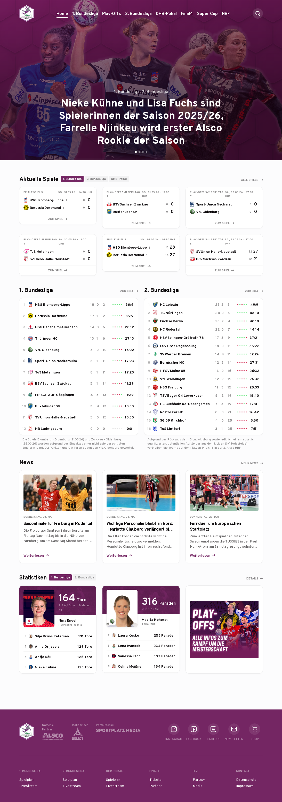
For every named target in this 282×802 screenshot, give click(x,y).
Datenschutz (246, 779)
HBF (226, 15)
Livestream (28, 785)
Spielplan (26, 779)
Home (62, 13)
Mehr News (249, 463)
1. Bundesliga (85, 15)
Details (252, 578)
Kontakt (243, 771)
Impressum (245, 785)
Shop (254, 732)
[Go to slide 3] (143, 152)
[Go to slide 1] (136, 152)
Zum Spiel (57, 219)
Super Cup (207, 15)
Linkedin (213, 732)
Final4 (187, 15)
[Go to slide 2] (139, 152)
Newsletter (234, 732)
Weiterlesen (34, 555)
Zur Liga (126, 291)
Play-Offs (111, 13)
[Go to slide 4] (146, 152)
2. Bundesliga (138, 15)
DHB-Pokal (166, 15)
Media (197, 785)
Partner (155, 785)
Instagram (173, 732)
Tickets (155, 779)
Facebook (193, 732)
